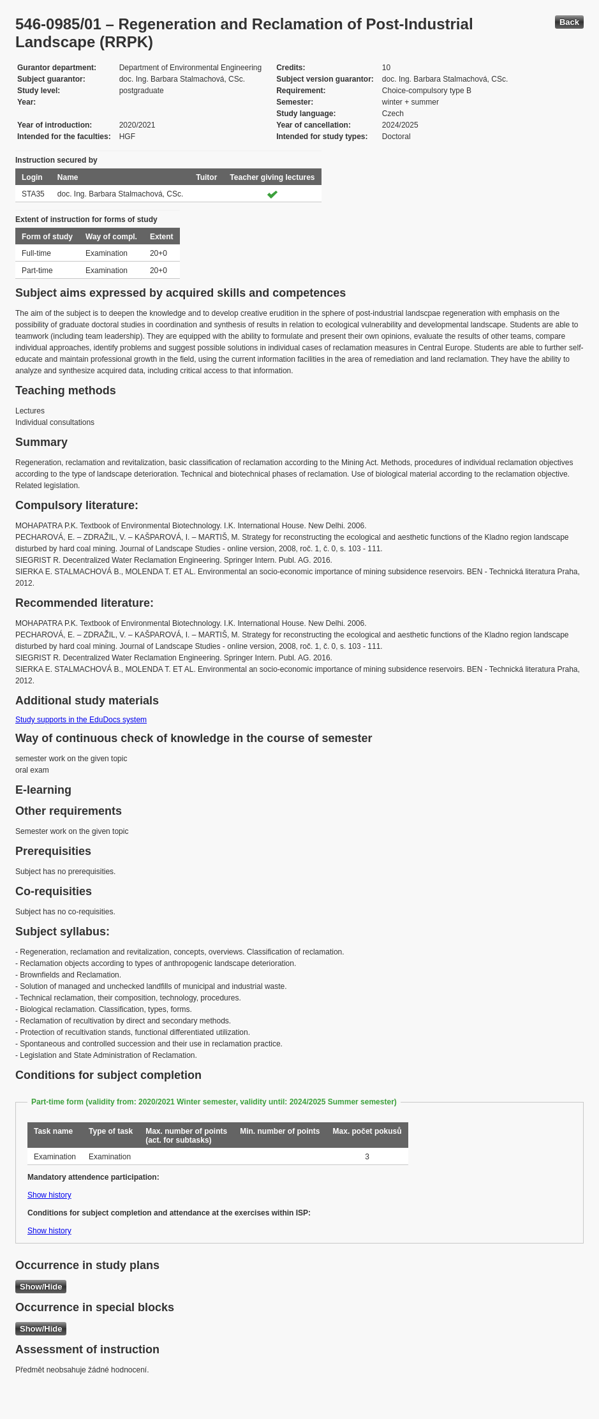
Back (569, 22)
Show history (49, 1195)
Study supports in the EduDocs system (81, 719)
